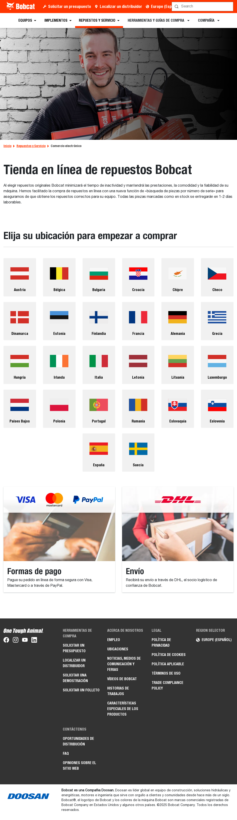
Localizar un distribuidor (121, 6)
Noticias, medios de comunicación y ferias (124, 664)
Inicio (7, 146)
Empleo (113, 640)
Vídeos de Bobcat (122, 679)
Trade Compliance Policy (167, 685)
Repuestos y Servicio (31, 146)
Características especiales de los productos (122, 709)
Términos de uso (166, 673)
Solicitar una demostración (75, 678)
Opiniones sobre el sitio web (79, 766)
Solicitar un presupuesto (69, 6)
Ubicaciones (117, 649)
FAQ (66, 753)
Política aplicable (168, 664)
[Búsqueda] (202, 6)
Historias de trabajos (118, 691)
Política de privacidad (161, 643)
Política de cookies (169, 654)
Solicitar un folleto (81, 690)
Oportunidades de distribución (78, 741)
